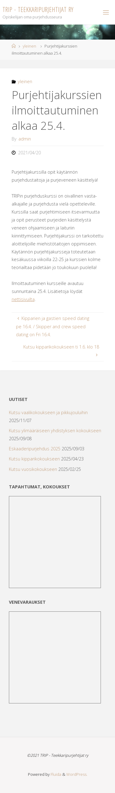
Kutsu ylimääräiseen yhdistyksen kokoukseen (55, 430)
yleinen (29, 46)
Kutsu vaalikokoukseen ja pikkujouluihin (48, 412)
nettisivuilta (23, 299)
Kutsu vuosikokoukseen (33, 469)
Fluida (55, 774)
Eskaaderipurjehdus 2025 (34, 449)
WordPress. (76, 774)
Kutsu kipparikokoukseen (34, 459)
